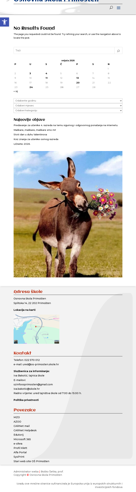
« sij (16, 91)
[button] (4, 22)
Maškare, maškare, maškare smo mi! (35, 129)
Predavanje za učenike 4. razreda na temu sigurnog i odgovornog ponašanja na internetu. (66, 125)
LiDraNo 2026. (22, 143)
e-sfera (18, 443)
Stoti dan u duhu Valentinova (30, 134)
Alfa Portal (20, 452)
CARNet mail (22, 426)
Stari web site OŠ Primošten (31, 461)
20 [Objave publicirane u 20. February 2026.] (78, 82)
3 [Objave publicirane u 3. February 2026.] (30, 73)
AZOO (17, 421)
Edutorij (19, 434)
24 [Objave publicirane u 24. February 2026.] (31, 87)
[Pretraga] (118, 50)
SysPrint (19, 456)
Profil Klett (20, 448)
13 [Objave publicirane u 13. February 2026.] (77, 77)
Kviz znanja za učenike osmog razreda (36, 139)
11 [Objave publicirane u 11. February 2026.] (46, 77)
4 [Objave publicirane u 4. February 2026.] (46, 73)
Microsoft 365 (22, 439)
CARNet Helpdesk (25, 430)
